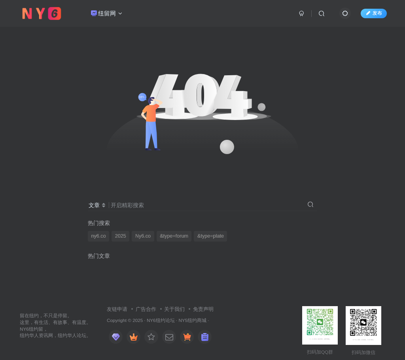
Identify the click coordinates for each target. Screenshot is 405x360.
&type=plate (210, 236)
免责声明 (203, 309)
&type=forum (174, 236)
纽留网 (106, 13)
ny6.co (98, 236)
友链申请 (117, 309)
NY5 (182, 320)
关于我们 (174, 309)
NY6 (151, 320)
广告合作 (146, 309)
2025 (120, 236)
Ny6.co (143, 236)
